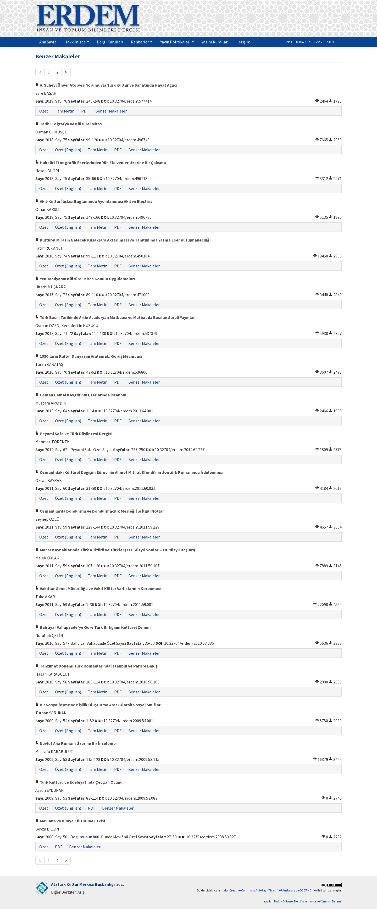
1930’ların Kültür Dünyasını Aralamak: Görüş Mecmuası (88, 356)
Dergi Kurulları (110, 41)
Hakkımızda (76, 41)
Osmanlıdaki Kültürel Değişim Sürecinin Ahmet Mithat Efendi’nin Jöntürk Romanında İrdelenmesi (129, 472)
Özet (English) (68, 149)
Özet (43, 111)
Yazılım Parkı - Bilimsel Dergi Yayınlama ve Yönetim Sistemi (303, 901)
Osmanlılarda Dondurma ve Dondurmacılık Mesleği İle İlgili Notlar (99, 511)
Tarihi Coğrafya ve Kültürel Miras (68, 123)
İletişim (243, 41)
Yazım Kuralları (215, 41)
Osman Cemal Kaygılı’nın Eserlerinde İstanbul (80, 394)
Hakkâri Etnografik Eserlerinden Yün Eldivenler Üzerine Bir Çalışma (100, 162)
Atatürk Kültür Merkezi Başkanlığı (83, 884)
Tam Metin (64, 111)
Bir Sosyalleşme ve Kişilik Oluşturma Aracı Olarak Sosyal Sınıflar (97, 704)
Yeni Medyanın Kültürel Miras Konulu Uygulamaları (85, 278)
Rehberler (141, 41)
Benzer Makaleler (111, 111)
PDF (84, 111)
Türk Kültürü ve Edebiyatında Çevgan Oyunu (79, 782)
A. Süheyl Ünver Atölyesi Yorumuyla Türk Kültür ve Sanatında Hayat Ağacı (106, 85)
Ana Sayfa (48, 41)
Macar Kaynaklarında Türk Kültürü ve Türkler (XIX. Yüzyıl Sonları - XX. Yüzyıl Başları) (115, 549)
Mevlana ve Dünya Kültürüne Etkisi (70, 820)
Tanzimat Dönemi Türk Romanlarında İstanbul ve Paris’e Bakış (96, 666)
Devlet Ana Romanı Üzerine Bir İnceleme (75, 743)
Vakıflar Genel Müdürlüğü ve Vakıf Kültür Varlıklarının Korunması (98, 588)
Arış (80, 892)
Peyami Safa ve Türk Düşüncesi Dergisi (73, 433)
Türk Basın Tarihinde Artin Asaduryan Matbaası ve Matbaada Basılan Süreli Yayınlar (115, 317)
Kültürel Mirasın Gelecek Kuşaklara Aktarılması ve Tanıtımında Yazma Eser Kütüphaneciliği (122, 240)
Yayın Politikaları (177, 41)
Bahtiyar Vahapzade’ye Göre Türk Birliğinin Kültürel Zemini (93, 627)
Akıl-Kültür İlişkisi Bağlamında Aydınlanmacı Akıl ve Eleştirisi (94, 201)
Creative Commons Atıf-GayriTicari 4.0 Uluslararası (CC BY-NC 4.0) (273, 890)
